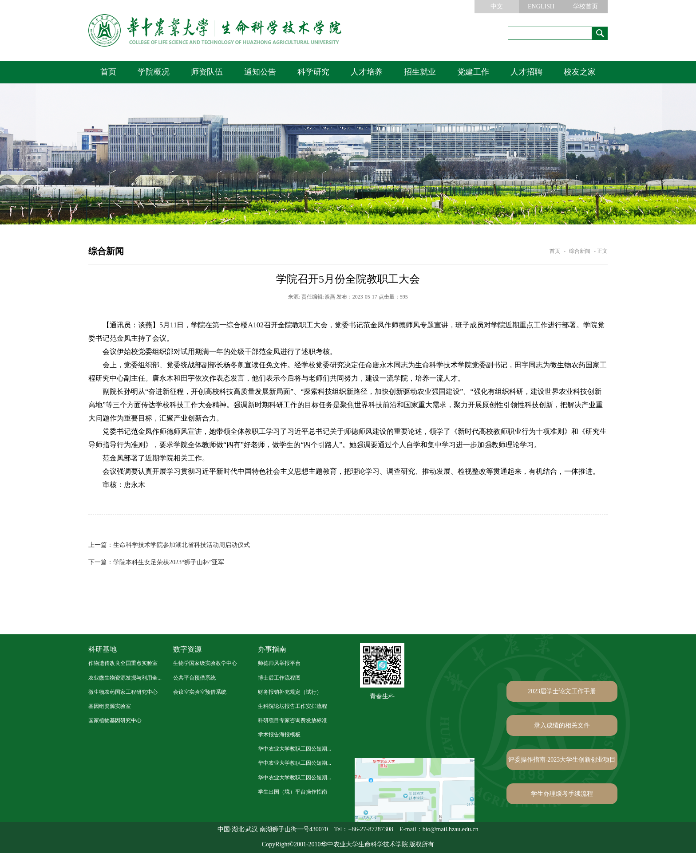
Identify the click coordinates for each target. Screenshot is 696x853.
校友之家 (580, 71)
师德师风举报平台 (279, 663)
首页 (108, 71)
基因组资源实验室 (109, 706)
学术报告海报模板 (279, 734)
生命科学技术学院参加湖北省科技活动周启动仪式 (169, 545)
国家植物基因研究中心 (115, 720)
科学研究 (313, 71)
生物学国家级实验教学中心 (205, 663)
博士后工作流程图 (279, 678)
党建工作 (473, 71)
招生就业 (420, 71)
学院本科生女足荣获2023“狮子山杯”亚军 (156, 562)
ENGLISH (541, 6)
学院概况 (154, 71)
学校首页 (585, 6)
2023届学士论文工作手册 (562, 691)
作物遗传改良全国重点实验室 (123, 663)
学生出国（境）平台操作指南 (292, 792)
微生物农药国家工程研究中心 (123, 692)
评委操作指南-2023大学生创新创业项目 (562, 759)
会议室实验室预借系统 (199, 692)
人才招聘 (526, 71)
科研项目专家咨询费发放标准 (292, 720)
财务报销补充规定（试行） (290, 692)
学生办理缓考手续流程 (562, 793)
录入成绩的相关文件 (562, 725)
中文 (496, 6)
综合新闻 (579, 251)
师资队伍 (207, 71)
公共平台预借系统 (194, 678)
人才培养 (367, 71)
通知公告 (260, 71)
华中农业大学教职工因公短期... (294, 749)
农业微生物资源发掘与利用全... (125, 678)
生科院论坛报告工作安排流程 (292, 706)
